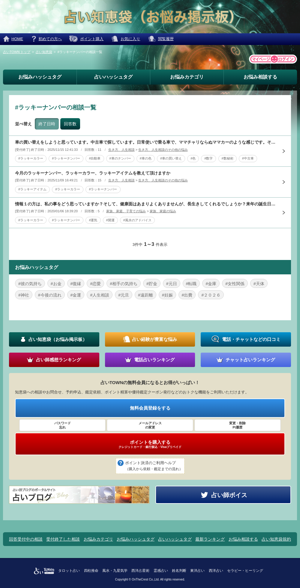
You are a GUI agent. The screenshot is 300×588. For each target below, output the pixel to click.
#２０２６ (210, 295)
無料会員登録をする (150, 407)
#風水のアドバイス (137, 220)
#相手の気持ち (123, 283)
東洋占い (197, 571)
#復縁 (75, 283)
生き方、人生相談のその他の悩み (163, 149)
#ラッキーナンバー (66, 158)
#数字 (208, 158)
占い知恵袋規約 (276, 539)
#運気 (93, 220)
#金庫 (211, 283)
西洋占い (216, 571)
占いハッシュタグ (113, 76)
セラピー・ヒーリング (245, 571)
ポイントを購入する (150, 444)
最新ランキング (210, 539)
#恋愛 (95, 283)
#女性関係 (234, 283)
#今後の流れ (50, 295)
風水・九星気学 (115, 571)
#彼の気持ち (30, 283)
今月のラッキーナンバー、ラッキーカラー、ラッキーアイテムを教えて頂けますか (92, 173)
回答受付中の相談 (26, 539)
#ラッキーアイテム (32, 189)
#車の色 (146, 158)
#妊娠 (167, 295)
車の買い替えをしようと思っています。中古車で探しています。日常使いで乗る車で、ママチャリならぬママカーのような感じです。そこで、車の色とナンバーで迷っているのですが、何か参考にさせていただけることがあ (145, 142)
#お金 (56, 283)
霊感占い (161, 571)
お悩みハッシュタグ (40, 76)
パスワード (62, 425)
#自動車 (94, 158)
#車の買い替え (171, 158)
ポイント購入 (92, 39)
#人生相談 (99, 295)
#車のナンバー (120, 158)
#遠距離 (145, 295)
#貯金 (151, 283)
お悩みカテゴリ (187, 76)
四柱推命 (91, 571)
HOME (17, 39)
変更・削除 (237, 425)
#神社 (23, 295)
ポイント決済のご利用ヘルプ (154, 466)
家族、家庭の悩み (163, 211)
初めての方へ (50, 39)
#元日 (171, 283)
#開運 (110, 220)
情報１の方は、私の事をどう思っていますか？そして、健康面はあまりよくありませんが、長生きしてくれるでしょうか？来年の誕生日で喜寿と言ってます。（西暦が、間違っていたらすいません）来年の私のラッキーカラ (145, 203)
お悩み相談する (260, 76)
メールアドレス (150, 425)
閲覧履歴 (166, 39)
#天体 (259, 283)
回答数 (70, 123)
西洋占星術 (140, 571)
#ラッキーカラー (30, 158)
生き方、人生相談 (121, 149)
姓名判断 (179, 571)
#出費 (187, 295)
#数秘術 (227, 158)
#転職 (191, 283)
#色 (193, 158)
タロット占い (69, 571)
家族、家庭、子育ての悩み (126, 211)
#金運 (75, 295)
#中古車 (248, 158)
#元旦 (123, 295)
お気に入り (130, 39)
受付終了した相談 (63, 539)
